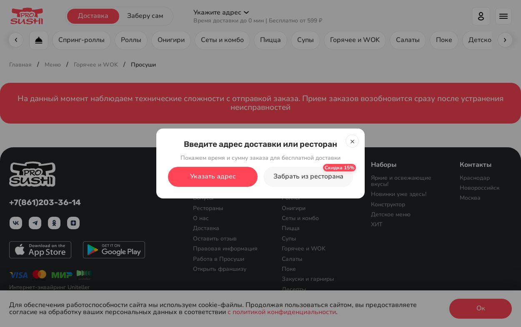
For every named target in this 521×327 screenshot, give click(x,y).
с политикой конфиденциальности (282, 312)
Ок (480, 308)
